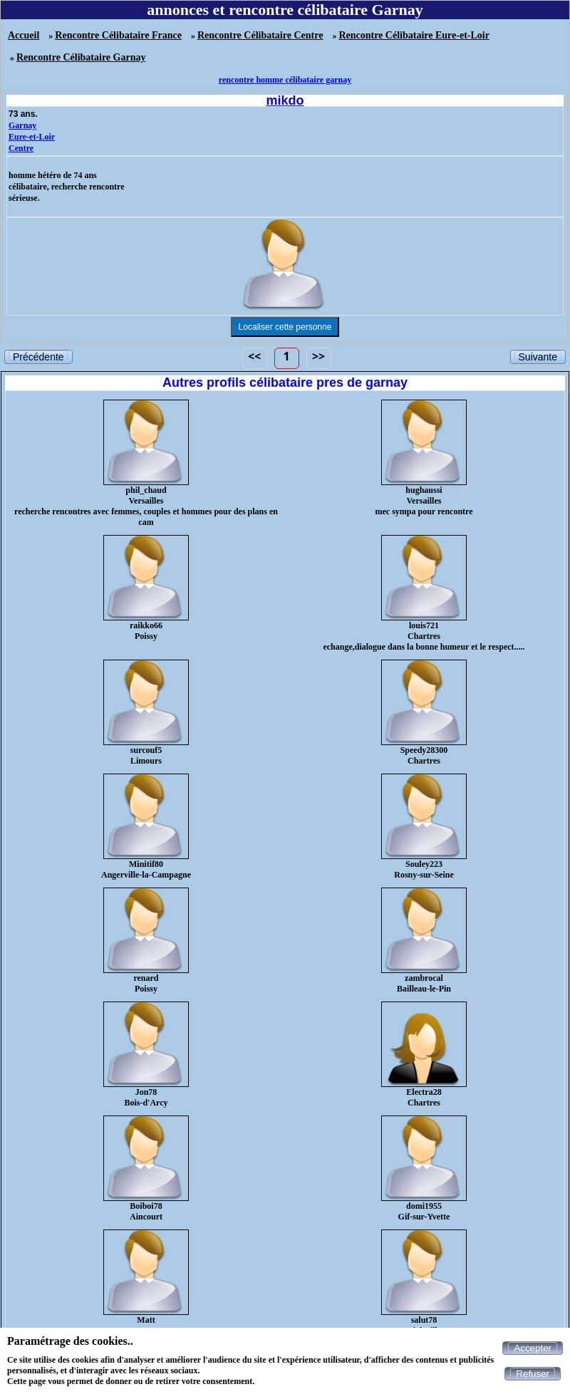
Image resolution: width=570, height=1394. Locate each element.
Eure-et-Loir (32, 137)
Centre (21, 148)
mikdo (285, 100)
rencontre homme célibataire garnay (285, 80)
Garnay (22, 125)
